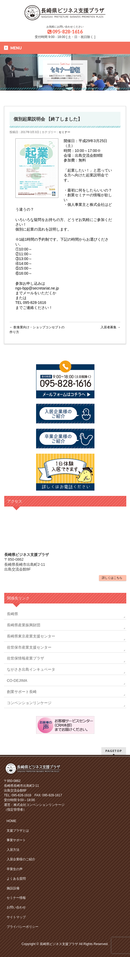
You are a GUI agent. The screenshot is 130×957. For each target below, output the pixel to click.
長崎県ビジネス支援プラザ (59, 944)
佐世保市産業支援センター (29, 647)
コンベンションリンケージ (29, 703)
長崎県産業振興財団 (23, 625)
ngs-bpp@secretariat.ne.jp (37, 288)
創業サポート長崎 (22, 692)
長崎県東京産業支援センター (31, 636)
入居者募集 (110, 327)
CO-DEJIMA (17, 680)
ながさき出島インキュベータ (31, 669)
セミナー (64, 132)
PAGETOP (113, 750)
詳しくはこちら (112, 577)
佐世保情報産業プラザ (25, 658)
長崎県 (12, 614)
